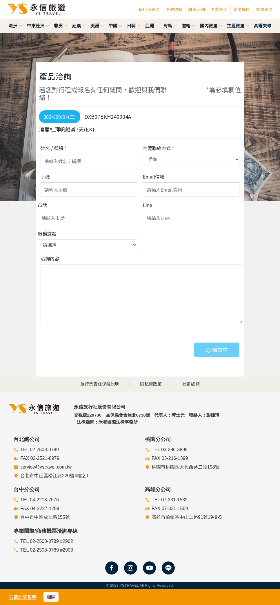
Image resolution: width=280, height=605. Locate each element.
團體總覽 (174, 9)
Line (147, 204)
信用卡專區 (149, 9)
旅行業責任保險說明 (99, 383)
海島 (170, 25)
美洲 (97, 25)
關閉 (51, 596)
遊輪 (188, 25)
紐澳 (79, 25)
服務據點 (47, 233)
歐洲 (15, 25)
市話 (42, 204)
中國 (115, 25)
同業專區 (219, 9)
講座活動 (196, 9)
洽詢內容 (50, 258)
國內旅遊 (211, 25)
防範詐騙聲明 (23, 596)
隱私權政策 (151, 383)
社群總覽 (191, 383)
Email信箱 (153, 176)
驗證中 (216, 350)
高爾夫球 (262, 25)
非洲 (60, 25)
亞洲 (152, 25)
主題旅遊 (238, 25)
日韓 (133, 25)
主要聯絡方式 (158, 148)
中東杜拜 (38, 25)
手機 (45, 176)
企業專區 (241, 9)
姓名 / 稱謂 (53, 148)
